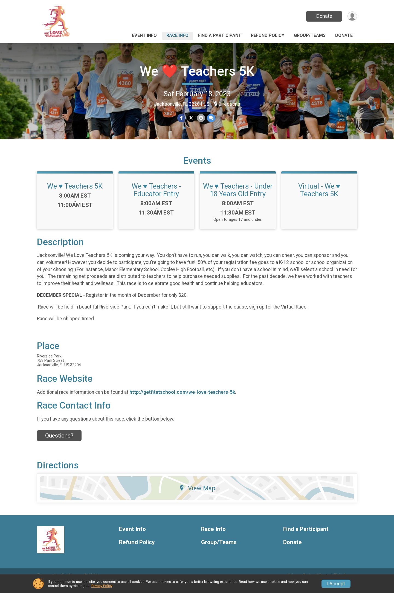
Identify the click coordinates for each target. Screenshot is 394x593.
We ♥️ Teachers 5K (75, 194)
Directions (229, 104)
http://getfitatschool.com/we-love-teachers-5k (182, 400)
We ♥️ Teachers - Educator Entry (156, 198)
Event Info (144, 35)
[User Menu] (352, 16)
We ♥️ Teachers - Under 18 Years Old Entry (238, 198)
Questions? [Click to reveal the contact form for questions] (59, 443)
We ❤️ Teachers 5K (197, 71)
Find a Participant (219, 35)
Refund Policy (267, 35)
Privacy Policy (101, 586)
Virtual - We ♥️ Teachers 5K (319, 198)
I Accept (336, 583)
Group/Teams (310, 35)
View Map (197, 495)
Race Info (177, 35)
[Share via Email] (201, 118)
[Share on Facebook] (182, 118)
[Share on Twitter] (191, 118)
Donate (324, 16)
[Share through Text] (210, 118)
